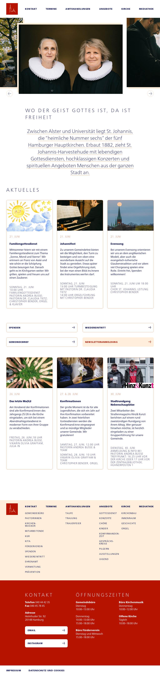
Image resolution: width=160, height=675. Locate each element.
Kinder (103, 528)
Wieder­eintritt (35, 556)
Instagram (35, 643)
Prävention (32, 572)
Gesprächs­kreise (106, 542)
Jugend (104, 559)
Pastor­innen (33, 518)
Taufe (69, 513)
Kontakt (31, 8)
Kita (27, 541)
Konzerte (105, 518)
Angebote (106, 8)
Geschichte (128, 523)
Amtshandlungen (77, 8)
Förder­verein (34, 546)
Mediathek (146, 8)
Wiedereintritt (95, 327)
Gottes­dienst (108, 513)
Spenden (14, 327)
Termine (51, 8)
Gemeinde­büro (34, 513)
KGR (27, 536)
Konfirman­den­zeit (109, 534)
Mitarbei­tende (34, 531)
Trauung (71, 518)
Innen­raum (128, 518)
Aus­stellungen (109, 554)
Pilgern (104, 548)
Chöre (103, 523)
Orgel (125, 528)
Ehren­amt (31, 561)
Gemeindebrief (19, 341)
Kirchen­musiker (30, 524)
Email (32, 630)
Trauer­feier (73, 523)
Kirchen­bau (129, 513)
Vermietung (33, 566)
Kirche (125, 8)
